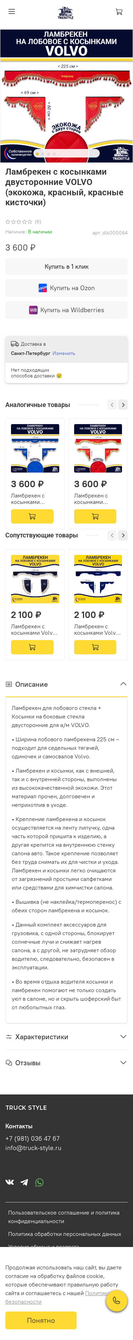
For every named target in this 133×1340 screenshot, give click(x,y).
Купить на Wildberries (66, 310)
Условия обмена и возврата (43, 1246)
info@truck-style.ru (33, 1148)
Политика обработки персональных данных (64, 1233)
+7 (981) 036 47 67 (32, 1139)
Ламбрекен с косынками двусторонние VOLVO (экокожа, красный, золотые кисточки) (97, 499)
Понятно (41, 1320)
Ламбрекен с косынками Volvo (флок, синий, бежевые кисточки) (33, 629)
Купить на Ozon (66, 288)
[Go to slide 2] (42, 154)
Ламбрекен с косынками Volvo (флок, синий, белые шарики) (96, 629)
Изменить (63, 353)
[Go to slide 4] (54, 154)
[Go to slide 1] (37, 154)
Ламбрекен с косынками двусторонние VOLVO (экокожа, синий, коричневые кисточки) (33, 499)
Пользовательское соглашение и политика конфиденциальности (64, 1217)
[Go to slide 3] (48, 154)
